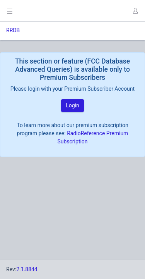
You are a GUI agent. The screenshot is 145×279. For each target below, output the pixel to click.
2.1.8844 (27, 269)
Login (72, 105)
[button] (135, 11)
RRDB (13, 30)
